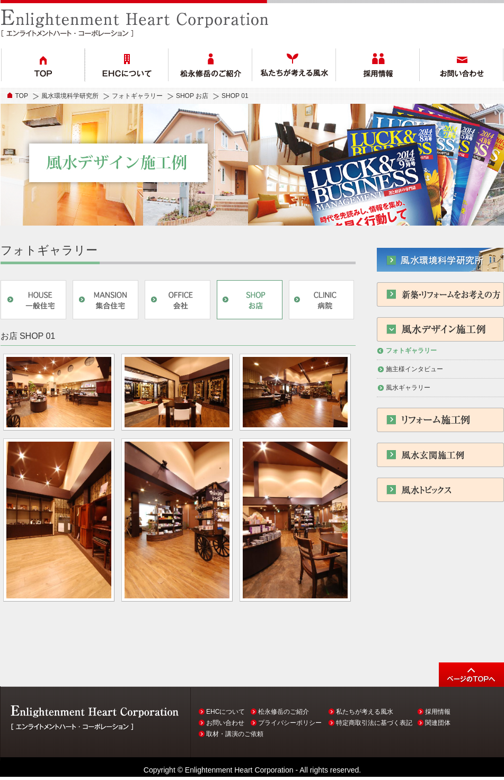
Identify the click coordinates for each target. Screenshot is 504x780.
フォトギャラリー (137, 96)
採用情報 (437, 711)
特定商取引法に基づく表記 (374, 723)
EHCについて (225, 711)
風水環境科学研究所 (70, 96)
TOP (21, 96)
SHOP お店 (192, 96)
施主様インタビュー (414, 369)
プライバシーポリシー (290, 723)
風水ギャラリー (408, 387)
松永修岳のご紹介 (283, 711)
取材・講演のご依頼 (234, 734)
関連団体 (437, 723)
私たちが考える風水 (364, 711)
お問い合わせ (225, 723)
